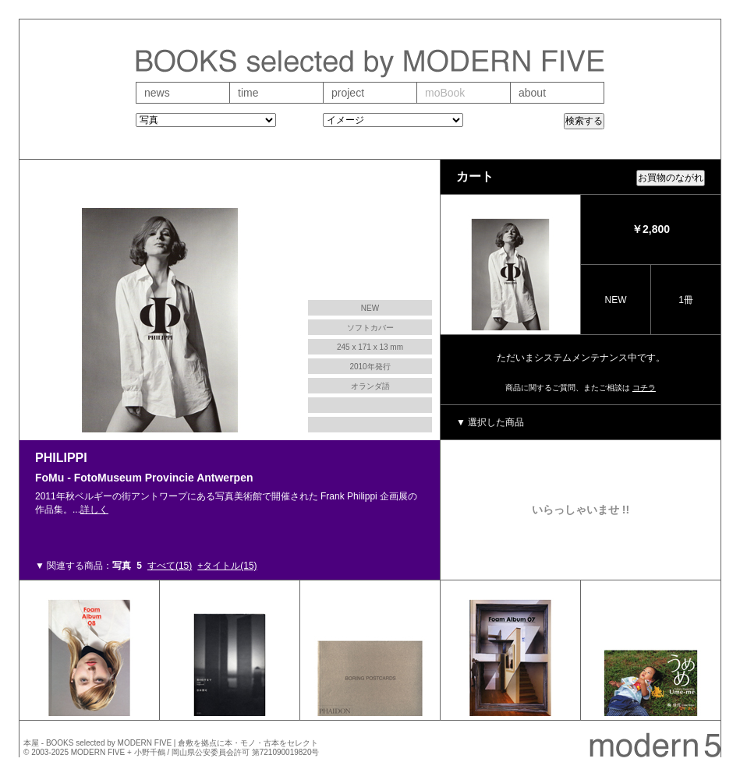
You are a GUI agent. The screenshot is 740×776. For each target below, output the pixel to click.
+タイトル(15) (227, 565)
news (157, 92)
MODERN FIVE (98, 752)
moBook (445, 92)
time (248, 92)
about (532, 92)
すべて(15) (169, 565)
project (347, 92)
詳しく (94, 509)
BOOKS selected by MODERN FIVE (109, 743)
